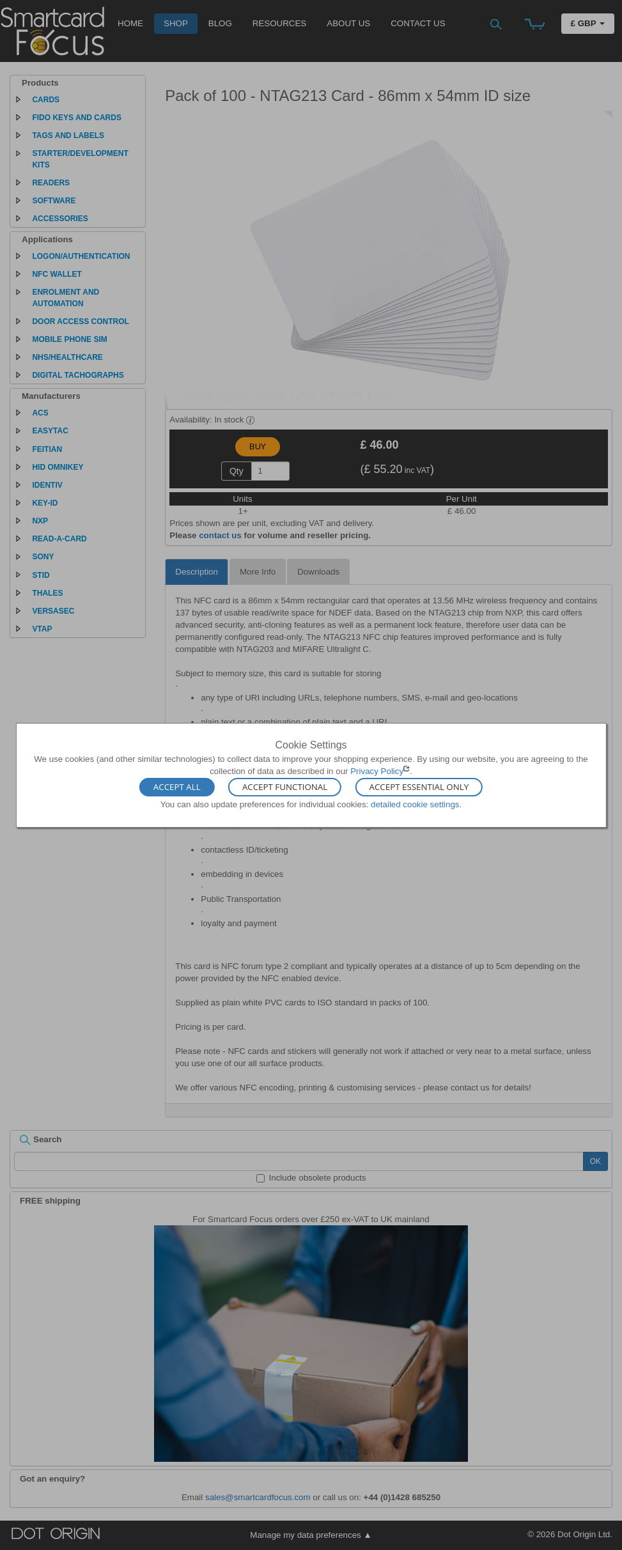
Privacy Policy (376, 771)
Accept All (177, 787)
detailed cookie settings (415, 804)
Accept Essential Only (419, 787)
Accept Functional (284, 787)
